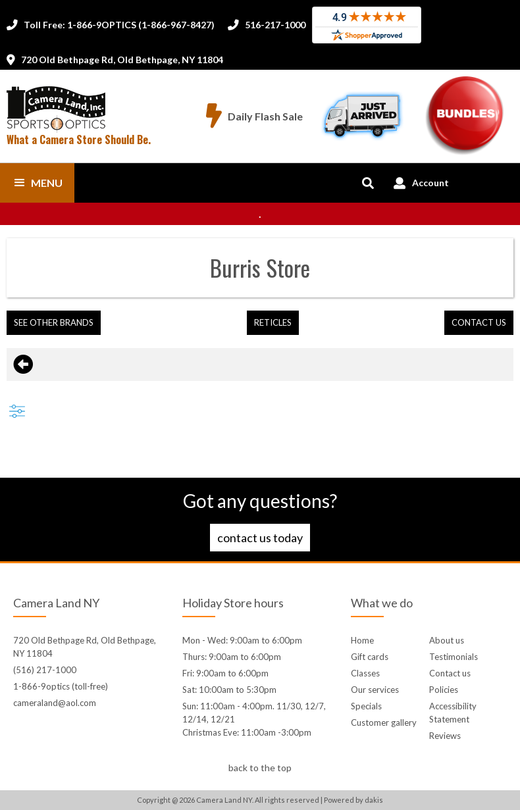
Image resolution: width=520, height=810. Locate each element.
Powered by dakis (353, 800)
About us (446, 640)
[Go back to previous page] (23, 364)
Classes (365, 673)
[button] (37, 183)
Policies (443, 689)
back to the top (260, 767)
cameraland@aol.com (54, 702)
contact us (479, 322)
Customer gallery (384, 722)
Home (362, 640)
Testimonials (453, 656)
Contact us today (260, 537)
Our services (375, 689)
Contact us (450, 673)
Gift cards (369, 656)
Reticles (273, 322)
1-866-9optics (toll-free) (60, 686)
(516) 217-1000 (44, 670)
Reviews (445, 735)
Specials (366, 706)
